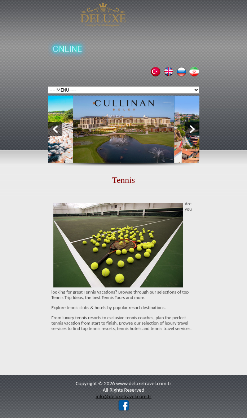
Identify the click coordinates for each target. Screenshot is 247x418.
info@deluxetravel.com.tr (123, 396)
